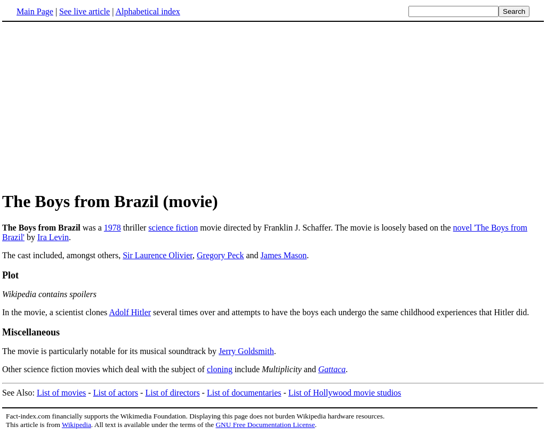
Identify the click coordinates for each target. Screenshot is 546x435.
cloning (219, 369)
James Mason (284, 255)
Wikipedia (76, 425)
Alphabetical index (147, 11)
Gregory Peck (220, 255)
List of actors (115, 392)
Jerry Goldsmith (246, 351)
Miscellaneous (31, 332)
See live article (84, 11)
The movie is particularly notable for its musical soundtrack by (110, 351)
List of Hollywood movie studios (345, 392)
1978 (112, 227)
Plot (10, 275)
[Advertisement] (91, 105)
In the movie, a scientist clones (55, 312)
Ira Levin (53, 237)
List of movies (61, 392)
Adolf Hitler (130, 312)
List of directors (172, 392)
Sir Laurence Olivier (157, 255)
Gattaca (332, 369)
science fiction (173, 227)
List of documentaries (244, 392)
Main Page (35, 11)
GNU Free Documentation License (265, 425)
